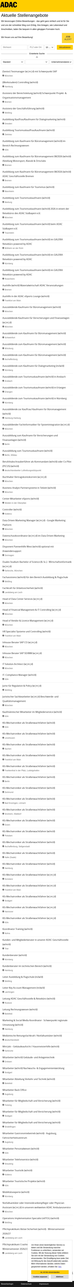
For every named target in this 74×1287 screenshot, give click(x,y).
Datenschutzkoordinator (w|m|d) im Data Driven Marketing (33, 535)
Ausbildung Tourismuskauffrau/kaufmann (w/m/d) (28, 130)
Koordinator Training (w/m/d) (17, 929)
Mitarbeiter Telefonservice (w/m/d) (20, 1159)
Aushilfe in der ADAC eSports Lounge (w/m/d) (25, 296)
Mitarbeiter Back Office (14, 1089)
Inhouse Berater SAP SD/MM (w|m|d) (22, 653)
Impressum (44, 1284)
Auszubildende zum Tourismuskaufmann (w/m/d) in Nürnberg (34, 398)
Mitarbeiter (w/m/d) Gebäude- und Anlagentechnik (28, 1057)
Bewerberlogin (7, 1284)
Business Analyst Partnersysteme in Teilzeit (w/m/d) (29, 487)
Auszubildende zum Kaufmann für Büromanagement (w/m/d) (34, 333)
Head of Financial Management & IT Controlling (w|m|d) (31, 609)
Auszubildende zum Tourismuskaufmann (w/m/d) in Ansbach (34, 376)
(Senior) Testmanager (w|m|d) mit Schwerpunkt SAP (29, 71)
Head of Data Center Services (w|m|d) (22, 598)
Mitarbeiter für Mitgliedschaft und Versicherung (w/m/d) (31, 1100)
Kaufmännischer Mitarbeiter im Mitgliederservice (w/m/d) (32, 711)
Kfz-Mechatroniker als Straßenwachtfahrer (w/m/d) (28, 722)
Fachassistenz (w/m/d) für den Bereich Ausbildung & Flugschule (35, 577)
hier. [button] (60, 1267)
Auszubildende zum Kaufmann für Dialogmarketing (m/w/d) (33, 365)
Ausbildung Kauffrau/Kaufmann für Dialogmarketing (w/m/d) (33, 119)
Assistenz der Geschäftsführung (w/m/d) (23, 108)
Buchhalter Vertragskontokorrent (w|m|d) (24, 476)
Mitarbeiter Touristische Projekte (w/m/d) (23, 1181)
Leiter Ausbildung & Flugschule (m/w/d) (22, 976)
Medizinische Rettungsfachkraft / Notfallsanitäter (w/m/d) (32, 1035)
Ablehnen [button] (59, 1277)
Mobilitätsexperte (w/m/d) (15, 1192)
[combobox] (49, 47)
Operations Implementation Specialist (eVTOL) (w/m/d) (30, 1218)
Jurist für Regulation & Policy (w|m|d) (21, 685)
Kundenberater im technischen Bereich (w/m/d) (26, 966)
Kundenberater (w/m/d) (14, 955)
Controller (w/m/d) (12, 509)
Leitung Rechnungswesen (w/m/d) (20, 1009)
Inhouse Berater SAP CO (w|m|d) (19, 642)
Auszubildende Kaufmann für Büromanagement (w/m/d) (31, 307)
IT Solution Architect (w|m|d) (17, 664)
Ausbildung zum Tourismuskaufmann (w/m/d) (26, 197)
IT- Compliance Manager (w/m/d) (19, 674)
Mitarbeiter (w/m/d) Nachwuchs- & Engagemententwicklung (33, 1068)
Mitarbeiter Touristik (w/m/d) (17, 1170)
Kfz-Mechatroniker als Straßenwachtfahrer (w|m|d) (29, 874)
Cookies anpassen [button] (40, 1277)
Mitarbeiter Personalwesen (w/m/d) (20, 1148)
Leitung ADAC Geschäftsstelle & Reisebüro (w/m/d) (28, 998)
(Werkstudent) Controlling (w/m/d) (20, 82)
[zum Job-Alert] (68, 38)
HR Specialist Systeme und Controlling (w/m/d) (26, 631)
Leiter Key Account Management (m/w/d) (23, 987)
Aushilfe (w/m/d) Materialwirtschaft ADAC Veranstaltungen (32, 285)
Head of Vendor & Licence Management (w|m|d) (27, 620)
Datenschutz (26, 1284)
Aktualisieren (65, 47)
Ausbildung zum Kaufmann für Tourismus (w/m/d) (28, 187)
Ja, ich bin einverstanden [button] (50, 1272)
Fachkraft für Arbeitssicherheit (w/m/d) (22, 588)
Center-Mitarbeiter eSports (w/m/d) (20, 498)
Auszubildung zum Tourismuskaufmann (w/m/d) (27, 450)
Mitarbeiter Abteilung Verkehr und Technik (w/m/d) (28, 1079)
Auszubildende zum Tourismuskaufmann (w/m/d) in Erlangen (34, 387)
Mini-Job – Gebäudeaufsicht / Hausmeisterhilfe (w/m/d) (30, 1046)
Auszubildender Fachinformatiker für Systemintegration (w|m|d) (36, 424)
